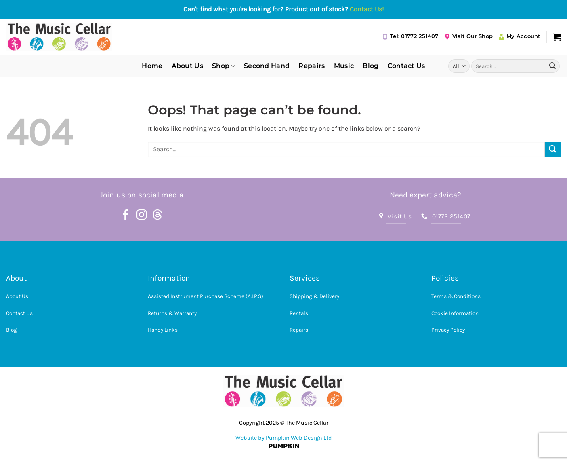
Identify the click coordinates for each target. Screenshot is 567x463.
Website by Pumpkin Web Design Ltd (283, 437)
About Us (188, 66)
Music (344, 66)
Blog (370, 66)
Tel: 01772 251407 (410, 36)
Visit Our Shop (468, 36)
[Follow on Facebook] (126, 215)
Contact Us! (367, 9)
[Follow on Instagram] (141, 215)
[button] (557, 37)
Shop (223, 66)
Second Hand (267, 66)
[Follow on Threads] (157, 215)
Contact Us (406, 66)
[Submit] (552, 66)
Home (152, 66)
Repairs (311, 66)
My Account (519, 36)
